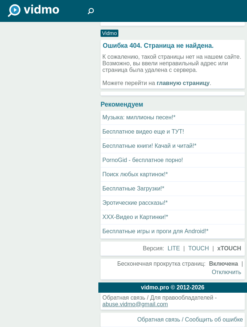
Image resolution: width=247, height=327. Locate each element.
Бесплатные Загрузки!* (133, 188)
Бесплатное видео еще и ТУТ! (143, 131)
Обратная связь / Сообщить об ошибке (190, 319)
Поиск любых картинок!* (135, 174)
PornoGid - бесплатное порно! (142, 160)
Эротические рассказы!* (135, 203)
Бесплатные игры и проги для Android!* (155, 231)
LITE (174, 248)
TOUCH (198, 248)
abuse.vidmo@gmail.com (135, 304)
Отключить (226, 272)
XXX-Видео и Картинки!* (135, 217)
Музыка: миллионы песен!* (139, 117)
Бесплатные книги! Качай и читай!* (149, 146)
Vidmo (109, 33)
